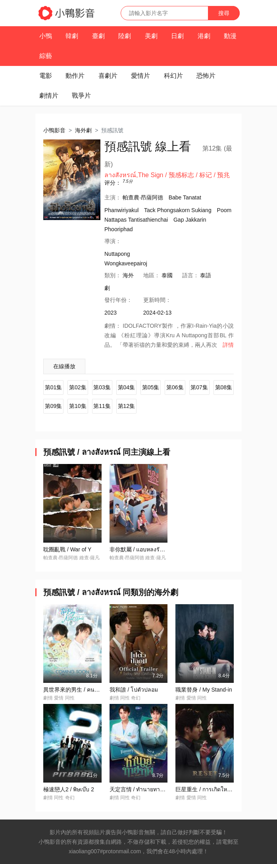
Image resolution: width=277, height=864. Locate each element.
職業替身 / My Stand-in (203, 689)
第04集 (126, 387)
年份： (118, 300)
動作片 (75, 75)
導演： (112, 241)
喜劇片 (107, 75)
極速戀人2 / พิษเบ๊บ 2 (68, 789)
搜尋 (223, 13)
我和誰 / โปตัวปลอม (134, 689)
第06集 (175, 387)
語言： (190, 275)
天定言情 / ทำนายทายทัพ (140, 789)
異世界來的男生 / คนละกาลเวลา (83, 689)
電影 (45, 75)
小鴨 (45, 36)
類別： (112, 275)
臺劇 (98, 36)
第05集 (151, 387)
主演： (112, 197)
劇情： (112, 326)
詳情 (228, 345)
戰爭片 (81, 95)
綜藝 (45, 55)
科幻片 (173, 75)
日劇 (177, 36)
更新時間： (157, 300)
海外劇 (83, 130)
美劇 (151, 36)
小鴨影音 (54, 130)
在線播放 (64, 366)
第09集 (53, 406)
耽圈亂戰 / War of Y (67, 549)
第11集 (102, 406)
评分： (112, 183)
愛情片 (140, 75)
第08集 (224, 387)
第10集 (78, 406)
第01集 (53, 387)
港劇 (204, 36)
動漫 (230, 36)
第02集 (78, 387)
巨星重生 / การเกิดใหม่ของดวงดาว (217, 789)
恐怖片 (205, 75)
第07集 (199, 387)
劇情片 (48, 95)
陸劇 (124, 36)
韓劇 (71, 36)
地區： (151, 275)
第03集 (102, 387)
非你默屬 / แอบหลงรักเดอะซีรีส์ (148, 549)
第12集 (126, 406)
